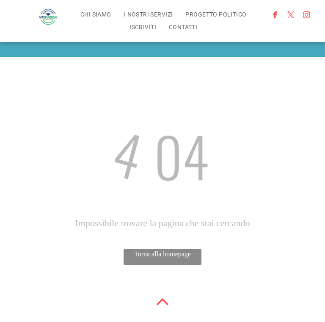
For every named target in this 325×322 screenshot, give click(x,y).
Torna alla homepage (162, 254)
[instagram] (306, 16)
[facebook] (275, 16)
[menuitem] (96, 14)
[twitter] (291, 16)
